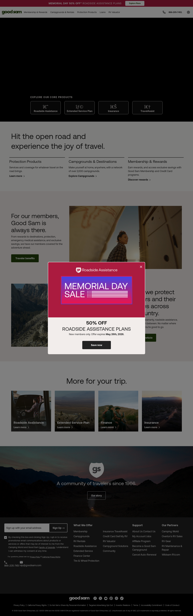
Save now (96, 345)
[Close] (141, 267)
